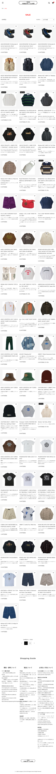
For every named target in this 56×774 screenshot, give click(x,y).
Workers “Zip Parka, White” (44, 422)
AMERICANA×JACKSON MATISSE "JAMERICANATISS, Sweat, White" (46, 286)
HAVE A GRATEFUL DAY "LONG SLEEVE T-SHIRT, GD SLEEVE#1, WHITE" (9, 321)
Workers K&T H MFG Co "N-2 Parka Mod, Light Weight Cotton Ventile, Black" (46, 147)
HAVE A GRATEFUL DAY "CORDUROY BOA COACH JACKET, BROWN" (9, 458)
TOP (2, 8)
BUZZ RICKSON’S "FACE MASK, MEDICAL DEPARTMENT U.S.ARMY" (27, 180)
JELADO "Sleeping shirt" (25, 354)
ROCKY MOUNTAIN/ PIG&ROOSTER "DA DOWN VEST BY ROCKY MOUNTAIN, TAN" (9, 77)
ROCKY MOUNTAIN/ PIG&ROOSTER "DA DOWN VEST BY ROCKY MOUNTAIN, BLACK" (27, 77)
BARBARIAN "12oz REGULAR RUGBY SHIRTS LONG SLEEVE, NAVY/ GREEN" (27, 112)
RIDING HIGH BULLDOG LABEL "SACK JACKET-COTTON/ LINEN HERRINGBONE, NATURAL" (46, 251)
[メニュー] (2, 3)
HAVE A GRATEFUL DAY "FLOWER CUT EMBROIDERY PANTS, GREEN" (9, 356)
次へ (34, 643)
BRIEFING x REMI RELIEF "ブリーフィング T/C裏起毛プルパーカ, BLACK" (46, 112)
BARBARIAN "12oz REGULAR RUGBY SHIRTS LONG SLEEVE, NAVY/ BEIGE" (46, 180)
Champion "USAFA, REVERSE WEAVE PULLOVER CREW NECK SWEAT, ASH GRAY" (28, 423)
